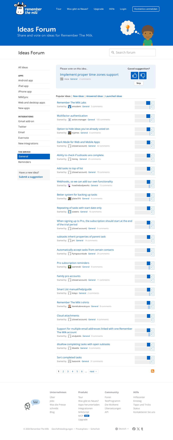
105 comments (103, 119)
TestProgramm (112, 400)
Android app (25, 80)
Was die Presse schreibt (58, 406)
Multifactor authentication (72, 115)
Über (52, 397)
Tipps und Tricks (142, 404)
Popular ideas (63, 96)
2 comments (85, 79)
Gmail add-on (26, 121)
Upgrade (99, 9)
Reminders (24, 162)
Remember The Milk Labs (71, 102)
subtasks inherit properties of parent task (81, 236)
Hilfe (111, 9)
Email (21, 132)
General (23, 156)
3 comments (94, 348)
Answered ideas (95, 96)
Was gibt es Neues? (77, 9)
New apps (24, 108)
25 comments (94, 159)
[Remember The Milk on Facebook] (133, 428)
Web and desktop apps (31, 102)
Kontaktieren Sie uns (144, 412)
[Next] (93, 371)
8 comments (105, 306)
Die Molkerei (111, 404)
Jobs (52, 400)
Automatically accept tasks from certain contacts (85, 249)
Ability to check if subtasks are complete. (80, 155)
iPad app (23, 86)
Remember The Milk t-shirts (73, 302)
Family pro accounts (68, 276)
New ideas (78, 96)
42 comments (103, 145)
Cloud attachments (68, 315)
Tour (58, 9)
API (106, 412)
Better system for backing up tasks (77, 194)
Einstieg (137, 400)
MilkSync (23, 97)
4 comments (96, 198)
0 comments (95, 132)
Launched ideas (113, 96)
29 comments (103, 253)
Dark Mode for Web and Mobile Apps (78, 142)
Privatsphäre (82, 428)
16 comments (95, 211)
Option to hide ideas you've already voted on (83, 129)
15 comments (106, 185)
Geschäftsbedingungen (62, 428)
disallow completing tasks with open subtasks (83, 344)
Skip (138, 83)
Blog (52, 412)
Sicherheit (95, 428)
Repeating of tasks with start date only (79, 207)
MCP (83, 415)
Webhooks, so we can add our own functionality (85, 181)
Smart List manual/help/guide (74, 289)
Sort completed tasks (69, 357)
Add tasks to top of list (70, 168)
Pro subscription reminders (73, 263)
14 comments (91, 240)
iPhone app (25, 91)
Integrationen (85, 408)
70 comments (103, 172)
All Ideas (23, 67)
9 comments (96, 266)
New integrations (28, 143)
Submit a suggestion (31, 177)
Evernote (23, 137)
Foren (108, 397)
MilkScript (83, 412)
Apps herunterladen (89, 404)
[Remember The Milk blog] (142, 428)
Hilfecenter (139, 397)
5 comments (96, 106)
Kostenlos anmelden (145, 9)
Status (136, 408)
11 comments (103, 280)
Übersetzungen (113, 408)
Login (123, 9)
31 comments (96, 361)
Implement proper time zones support (89, 74)
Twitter (22, 126)
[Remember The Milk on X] (138, 428)
